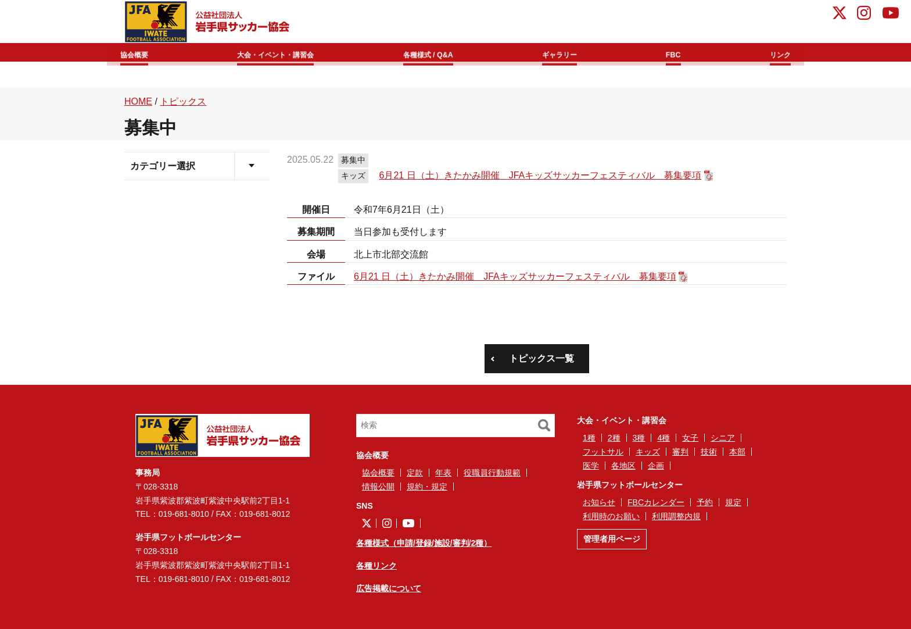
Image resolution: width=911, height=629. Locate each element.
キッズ (353, 175)
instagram (864, 14)
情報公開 (378, 487)
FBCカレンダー (655, 502)
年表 (443, 473)
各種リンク (376, 565)
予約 (705, 502)
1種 (589, 438)
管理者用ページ (611, 539)
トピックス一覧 (541, 358)
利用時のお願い (611, 516)
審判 (680, 452)
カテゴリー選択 (162, 166)
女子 (690, 438)
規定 (733, 502)
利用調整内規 (676, 516)
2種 (614, 438)
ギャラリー (571, 53)
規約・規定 (427, 487)
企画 (656, 466)
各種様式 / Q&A (442, 53)
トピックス (183, 101)
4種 (663, 438)
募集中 (353, 160)
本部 (737, 452)
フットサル (603, 452)
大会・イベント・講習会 (285, 53)
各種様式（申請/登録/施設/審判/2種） (424, 543)
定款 (415, 473)
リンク (773, 53)
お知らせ (599, 502)
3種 (639, 438)
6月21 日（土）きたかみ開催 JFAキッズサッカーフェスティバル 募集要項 (540, 175)
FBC (676, 53)
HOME (138, 101)
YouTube (890, 14)
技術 (709, 452)
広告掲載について (388, 588)
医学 (591, 466)
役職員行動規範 (492, 473)
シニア (723, 438)
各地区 (623, 466)
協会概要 (143, 53)
